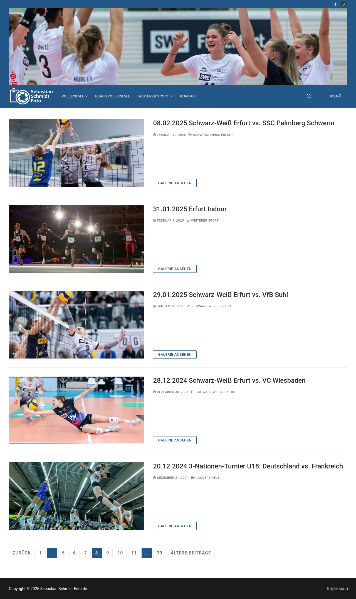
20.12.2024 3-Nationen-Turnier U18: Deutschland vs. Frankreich (248, 466)
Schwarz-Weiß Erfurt (211, 135)
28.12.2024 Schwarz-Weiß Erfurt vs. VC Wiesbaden (229, 380)
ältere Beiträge (191, 553)
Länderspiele (205, 478)
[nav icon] (331, 96)
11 (134, 553)
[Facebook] (335, 4)
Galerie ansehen (175, 183)
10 (120, 553)
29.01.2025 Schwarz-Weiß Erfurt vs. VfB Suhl (220, 295)
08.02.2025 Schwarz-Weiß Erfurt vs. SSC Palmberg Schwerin (243, 123)
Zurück (22, 553)
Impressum (338, 588)
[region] (178, 46)
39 (159, 553)
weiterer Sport (203, 220)
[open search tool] (309, 96)
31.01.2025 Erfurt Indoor (190, 209)
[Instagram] (343, 4)
